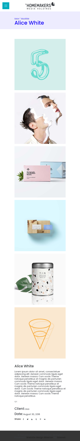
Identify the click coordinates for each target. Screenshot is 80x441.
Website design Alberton (39, 437)
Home (16, 18)
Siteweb (61, 437)
